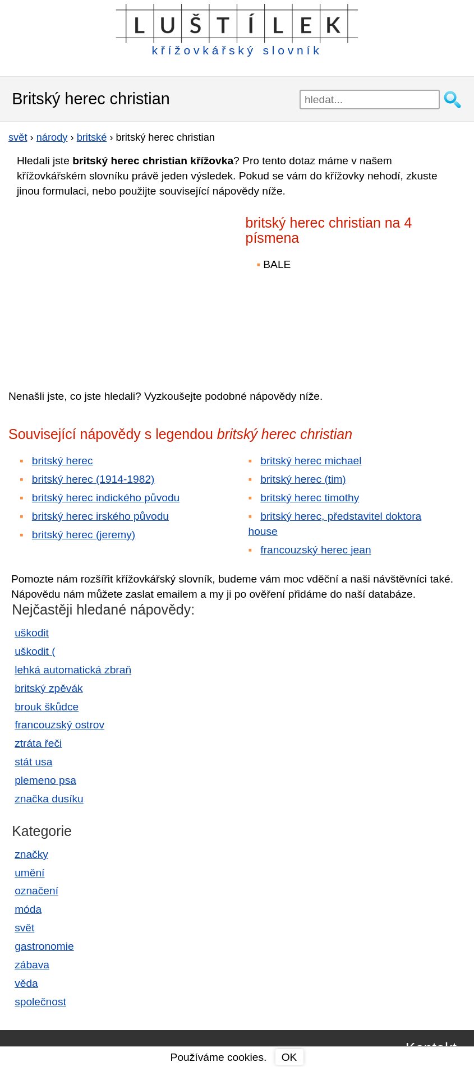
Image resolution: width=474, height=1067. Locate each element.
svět (24, 928)
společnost (40, 1002)
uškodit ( (35, 651)
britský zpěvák (49, 688)
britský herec (62, 460)
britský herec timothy (309, 498)
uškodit (32, 633)
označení (36, 891)
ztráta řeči (38, 743)
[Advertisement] (106, 285)
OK (289, 1057)
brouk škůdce (47, 707)
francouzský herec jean (315, 550)
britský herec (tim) (303, 479)
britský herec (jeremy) (83, 535)
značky (31, 854)
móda (28, 909)
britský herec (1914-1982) (93, 479)
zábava (32, 965)
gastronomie (44, 946)
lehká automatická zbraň (73, 670)
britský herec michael (310, 460)
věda (26, 983)
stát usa (33, 762)
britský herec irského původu (100, 516)
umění (29, 873)
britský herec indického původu (106, 498)
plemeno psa (45, 780)
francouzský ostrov (59, 725)
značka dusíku (49, 799)
